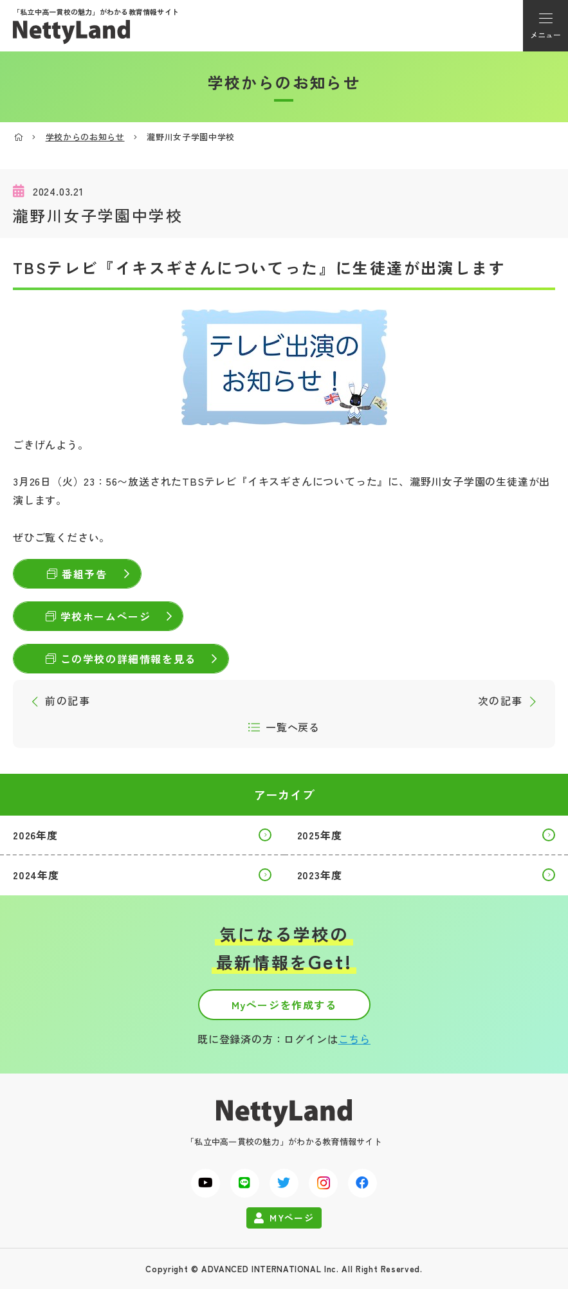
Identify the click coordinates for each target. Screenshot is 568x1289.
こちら (354, 1039)
